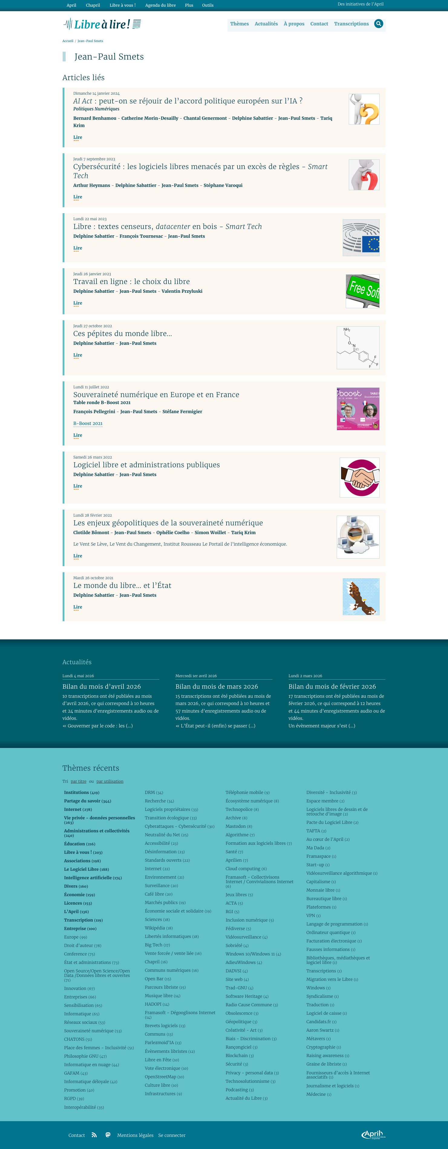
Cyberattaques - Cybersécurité (179, 826)
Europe (75, 937)
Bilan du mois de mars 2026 (216, 686)
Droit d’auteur (82, 945)
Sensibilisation (83, 1005)
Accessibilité (161, 843)
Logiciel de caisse (326, 1013)
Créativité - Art (244, 1030)
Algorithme (240, 834)
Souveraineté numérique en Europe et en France (157, 395)
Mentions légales (135, 1135)
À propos (293, 24)
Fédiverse (238, 928)
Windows (318, 988)
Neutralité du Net (166, 834)
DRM (154, 792)
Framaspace (321, 856)
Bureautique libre (326, 898)
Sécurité (237, 1064)
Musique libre (163, 995)
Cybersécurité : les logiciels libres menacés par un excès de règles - (201, 171)
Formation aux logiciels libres (259, 843)
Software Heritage (247, 996)
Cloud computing (246, 868)
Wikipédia (159, 928)
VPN (313, 915)
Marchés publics (165, 902)
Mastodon (239, 826)
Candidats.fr (321, 1021)
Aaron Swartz (322, 1030)
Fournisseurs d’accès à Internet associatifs (338, 1075)
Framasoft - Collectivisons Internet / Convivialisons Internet (259, 881)
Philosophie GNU (85, 1056)
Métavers (318, 1038)
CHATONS (78, 1039)
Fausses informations (330, 949)
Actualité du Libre (247, 1098)
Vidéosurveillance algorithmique (342, 873)
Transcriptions (351, 24)
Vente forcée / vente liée (173, 953)
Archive (236, 818)
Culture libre (161, 1085)
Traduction (320, 1004)
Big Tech (157, 945)
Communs (159, 1034)
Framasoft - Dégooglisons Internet (180, 1015)
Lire (78, 138)
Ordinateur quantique (330, 932)
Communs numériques (171, 970)
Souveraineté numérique (93, 1030)
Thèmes (239, 24)
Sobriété (237, 945)
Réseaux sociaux (84, 1022)
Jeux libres (239, 894)
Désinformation (165, 851)
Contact (319, 24)
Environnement (164, 877)
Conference (79, 954)
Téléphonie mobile (248, 792)
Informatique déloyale (90, 1081)
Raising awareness (327, 1056)
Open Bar (158, 978)
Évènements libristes (170, 1051)
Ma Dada (318, 847)
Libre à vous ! (121, 5)
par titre (79, 781)
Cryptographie (323, 1047)
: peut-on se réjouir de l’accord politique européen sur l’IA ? (188, 101)
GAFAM (76, 1073)
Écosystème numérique (252, 801)
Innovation (79, 988)
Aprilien (237, 860)
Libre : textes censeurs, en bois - (168, 226)
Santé (234, 851)
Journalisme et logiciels (332, 1086)
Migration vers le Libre (332, 979)
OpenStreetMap (164, 1076)
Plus (185, 5)
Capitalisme (321, 881)
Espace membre (325, 801)
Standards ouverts (167, 860)
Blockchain (240, 1056)
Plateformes (321, 907)
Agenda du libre (157, 5)
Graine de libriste (326, 1064)
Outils (204, 5)
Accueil (68, 41)
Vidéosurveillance (247, 937)
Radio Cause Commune (252, 1004)
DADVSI (237, 971)
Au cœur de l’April (328, 839)
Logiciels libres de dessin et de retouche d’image (337, 812)
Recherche (159, 801)
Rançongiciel (242, 1047)
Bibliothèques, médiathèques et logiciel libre (338, 960)
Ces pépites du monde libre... (123, 333)
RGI (232, 911)
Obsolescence (242, 1013)
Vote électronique (166, 1068)
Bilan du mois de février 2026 (332, 686)
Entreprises (80, 997)
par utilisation (109, 781)
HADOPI (157, 1004)
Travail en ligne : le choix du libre (132, 281)
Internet (157, 868)
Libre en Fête (162, 1059)
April (71, 5)
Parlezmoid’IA (163, 1043)
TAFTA (316, 831)
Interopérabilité (84, 1107)
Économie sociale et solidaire (178, 911)
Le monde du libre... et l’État (123, 585)
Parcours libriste (165, 987)
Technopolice (242, 809)
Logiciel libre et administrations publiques (147, 464)
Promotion (79, 1090)
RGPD (74, 1099)
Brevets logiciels (165, 1025)
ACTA (234, 903)
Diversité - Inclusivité (331, 792)
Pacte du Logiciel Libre (332, 822)
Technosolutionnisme (251, 1081)
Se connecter (171, 1135)
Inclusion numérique (250, 920)
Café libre (158, 894)
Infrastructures (163, 1093)
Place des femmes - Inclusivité (99, 1047)
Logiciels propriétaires (171, 809)
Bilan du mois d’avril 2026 (102, 686)
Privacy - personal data (252, 1073)
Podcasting (240, 1089)
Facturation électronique (334, 941)
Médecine (319, 1094)
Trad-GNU (239, 988)
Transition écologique (171, 818)
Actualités (265, 24)
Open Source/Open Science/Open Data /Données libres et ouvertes (97, 975)
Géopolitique (241, 1021)
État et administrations (91, 962)
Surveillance (161, 885)
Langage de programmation (337, 924)
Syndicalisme (322, 996)
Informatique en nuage (91, 1064)
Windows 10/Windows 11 (253, 954)
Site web (237, 979)
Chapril (156, 962)
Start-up (318, 864)
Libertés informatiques (172, 936)
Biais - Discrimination (251, 1038)
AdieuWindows (244, 962)
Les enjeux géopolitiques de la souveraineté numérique (168, 522)
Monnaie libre (323, 890)
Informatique (82, 1014)
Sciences (157, 919)
